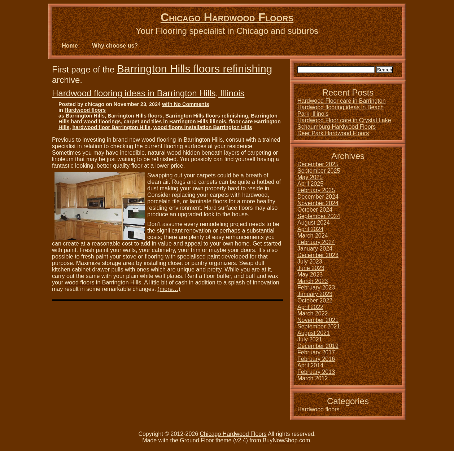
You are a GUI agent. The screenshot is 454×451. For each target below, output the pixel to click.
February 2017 (316, 352)
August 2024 (313, 223)
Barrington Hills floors (135, 116)
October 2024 (314, 210)
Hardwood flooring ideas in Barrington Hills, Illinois (148, 93)
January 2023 (314, 294)
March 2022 (312, 313)
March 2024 (312, 236)
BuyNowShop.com (286, 440)
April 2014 (310, 365)
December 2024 (318, 197)
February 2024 (316, 242)
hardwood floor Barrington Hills (111, 127)
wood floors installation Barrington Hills (202, 127)
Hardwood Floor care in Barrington (341, 101)
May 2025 (310, 177)
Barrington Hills (85, 116)
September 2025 (318, 171)
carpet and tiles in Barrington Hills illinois (175, 121)
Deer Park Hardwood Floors (333, 133)
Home (70, 46)
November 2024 (318, 203)
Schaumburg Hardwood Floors (336, 127)
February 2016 (316, 359)
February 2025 (316, 190)
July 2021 (309, 339)
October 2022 (314, 300)
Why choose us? (115, 46)
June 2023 (310, 268)
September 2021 (318, 326)
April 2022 (310, 307)
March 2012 (312, 378)
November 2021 (318, 320)
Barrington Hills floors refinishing (194, 69)
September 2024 (318, 216)
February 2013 (316, 372)
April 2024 (310, 229)
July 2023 (309, 261)
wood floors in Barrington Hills (103, 282)
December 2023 (318, 255)
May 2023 (310, 274)
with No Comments (185, 104)
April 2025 (310, 184)
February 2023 (316, 287)
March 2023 (312, 281)
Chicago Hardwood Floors (227, 17)
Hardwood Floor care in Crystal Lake (344, 120)
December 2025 (318, 164)
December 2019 (318, 346)
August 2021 (313, 333)
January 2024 (314, 249)
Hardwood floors (85, 110)
